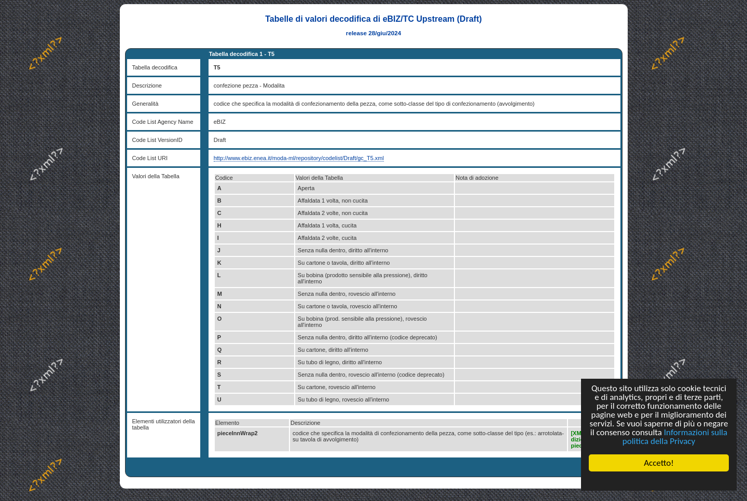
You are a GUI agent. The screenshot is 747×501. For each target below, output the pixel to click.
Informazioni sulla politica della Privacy (674, 437)
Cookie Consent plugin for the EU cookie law (659, 480)
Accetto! (659, 462)
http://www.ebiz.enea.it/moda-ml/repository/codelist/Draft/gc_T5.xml (299, 158)
